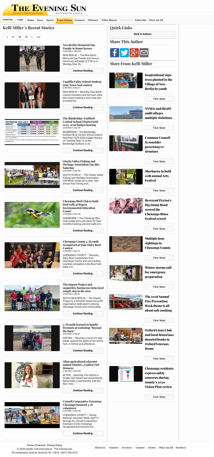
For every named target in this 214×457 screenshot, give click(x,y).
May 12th (77, 214)
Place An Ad (156, 20)
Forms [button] (152, 447)
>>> (38, 37)
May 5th (77, 334)
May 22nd (77, 51)
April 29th (77, 411)
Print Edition (64, 20)
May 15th (77, 128)
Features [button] (80, 20)
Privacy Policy (54, 445)
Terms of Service (36, 445)
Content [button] (114, 447)
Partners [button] (181, 447)
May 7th (77, 251)
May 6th (77, 294)
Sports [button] (50, 20)
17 (13, 37)
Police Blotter (109, 20)
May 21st (77, 88)
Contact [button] (140, 447)
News (40, 20)
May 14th (77, 171)
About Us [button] (100, 447)
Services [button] (127, 447)
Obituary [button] (93, 20)
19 (26, 37)
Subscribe (8, 19)
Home (30, 20)
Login (20, 19)
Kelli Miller (68, 51)
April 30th (77, 371)
